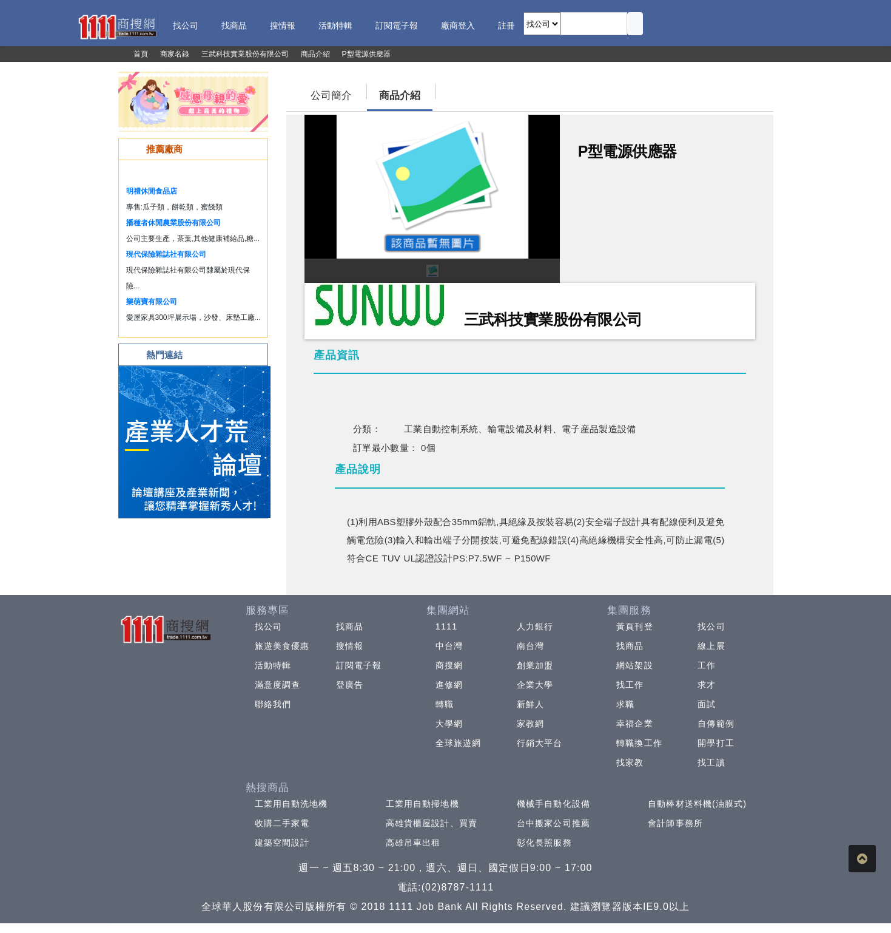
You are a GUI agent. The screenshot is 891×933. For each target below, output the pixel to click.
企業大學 (535, 685)
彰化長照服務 (544, 842)
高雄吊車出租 (413, 842)
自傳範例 (716, 723)
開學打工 (716, 743)
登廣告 (349, 685)
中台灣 (449, 646)
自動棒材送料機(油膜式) (697, 804)
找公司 (268, 626)
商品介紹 (399, 95)
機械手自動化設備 (553, 804)
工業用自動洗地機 (291, 804)
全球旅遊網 (458, 743)
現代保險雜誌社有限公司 (166, 254)
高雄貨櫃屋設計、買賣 (431, 823)
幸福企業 (634, 723)
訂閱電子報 (359, 665)
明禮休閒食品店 (151, 191)
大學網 (449, 723)
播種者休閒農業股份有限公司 (173, 223)
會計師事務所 (675, 823)
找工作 (630, 685)
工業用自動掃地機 (422, 804)
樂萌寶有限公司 (151, 301)
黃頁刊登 (634, 626)
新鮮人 (530, 704)
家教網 (530, 723)
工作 (707, 665)
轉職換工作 (639, 743)
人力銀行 (535, 626)
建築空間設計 (282, 842)
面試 (707, 704)
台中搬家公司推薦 (553, 823)
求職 (625, 704)
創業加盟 (535, 665)
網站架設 (634, 665)
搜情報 (349, 646)
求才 (707, 685)
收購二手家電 (282, 823)
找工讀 (711, 762)
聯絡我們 (273, 704)
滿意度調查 (278, 685)
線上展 (711, 646)
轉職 (444, 704)
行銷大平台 (540, 743)
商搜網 (449, 665)
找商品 (349, 626)
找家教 (630, 762)
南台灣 (530, 646)
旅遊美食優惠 (282, 646)
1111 (446, 626)
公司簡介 (331, 95)
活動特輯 (273, 665)
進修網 (449, 685)
